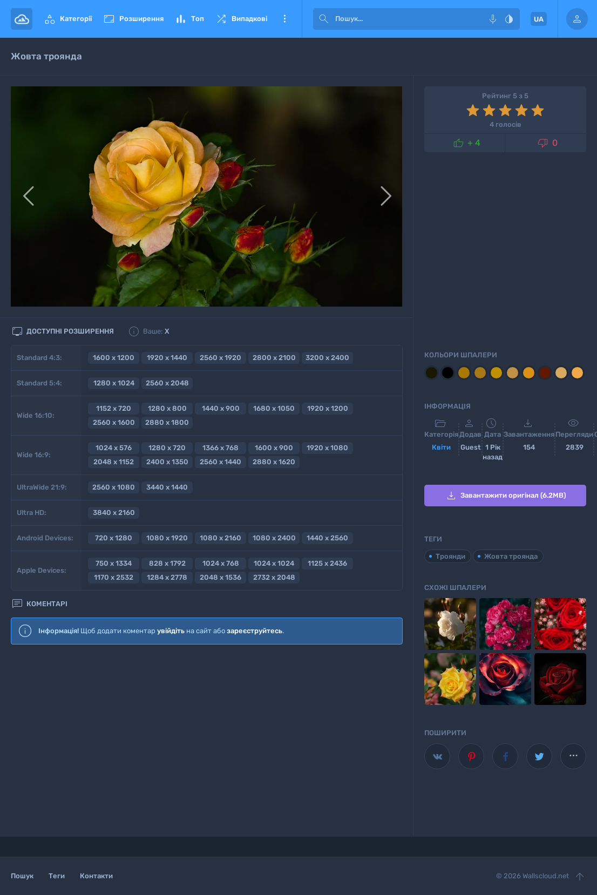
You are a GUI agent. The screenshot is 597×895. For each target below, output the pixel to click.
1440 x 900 (221, 408)
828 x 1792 (167, 563)
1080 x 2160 (220, 538)
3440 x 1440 (167, 487)
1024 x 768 (220, 563)
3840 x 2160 (114, 512)
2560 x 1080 (113, 487)
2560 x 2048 (167, 383)
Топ (189, 19)
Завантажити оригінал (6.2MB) (505, 495)
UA (539, 19)
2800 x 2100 (274, 358)
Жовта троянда (511, 556)
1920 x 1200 (327, 408)
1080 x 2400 (274, 538)
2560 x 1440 (220, 462)
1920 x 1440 (167, 358)
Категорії (67, 19)
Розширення (133, 19)
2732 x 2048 (274, 577)
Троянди (450, 556)
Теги (57, 876)
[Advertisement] (207, 741)
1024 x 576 (114, 448)
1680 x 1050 (274, 408)
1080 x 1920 (167, 538)
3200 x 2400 (327, 358)
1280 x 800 (167, 408)
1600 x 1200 (113, 358)
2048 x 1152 (113, 462)
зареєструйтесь (254, 631)
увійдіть (171, 631)
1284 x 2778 (167, 577)
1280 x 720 (167, 448)
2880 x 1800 (167, 422)
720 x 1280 (113, 538)
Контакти (96, 876)
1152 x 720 (113, 408)
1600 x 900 (274, 448)
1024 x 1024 (274, 563)
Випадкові (241, 19)
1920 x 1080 (327, 448)
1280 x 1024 (113, 383)
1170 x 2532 (113, 577)
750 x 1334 (114, 563)
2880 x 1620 (274, 462)
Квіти (441, 447)
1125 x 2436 (327, 563)
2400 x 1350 (167, 462)
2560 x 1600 (114, 422)
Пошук (22, 876)
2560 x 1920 (220, 358)
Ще (284, 19)
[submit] (324, 19)
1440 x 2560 (327, 538)
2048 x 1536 (220, 577)
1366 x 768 (220, 448)
